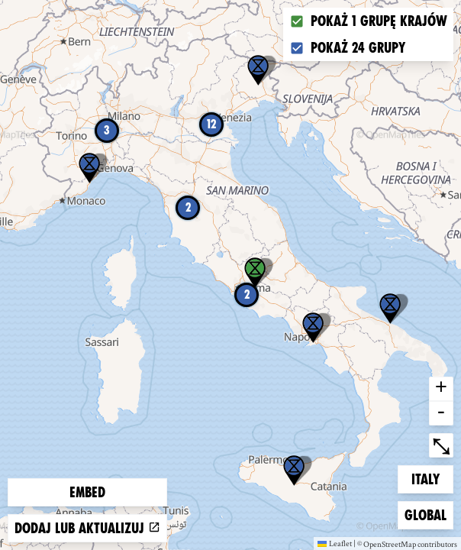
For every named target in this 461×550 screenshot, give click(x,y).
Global (428, 513)
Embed (87, 492)
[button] (294, 470)
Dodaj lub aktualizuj (87, 528)
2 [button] (247, 294)
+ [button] (441, 389)
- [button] (441, 413)
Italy (432, 477)
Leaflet (335, 543)
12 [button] (211, 124)
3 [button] (107, 130)
